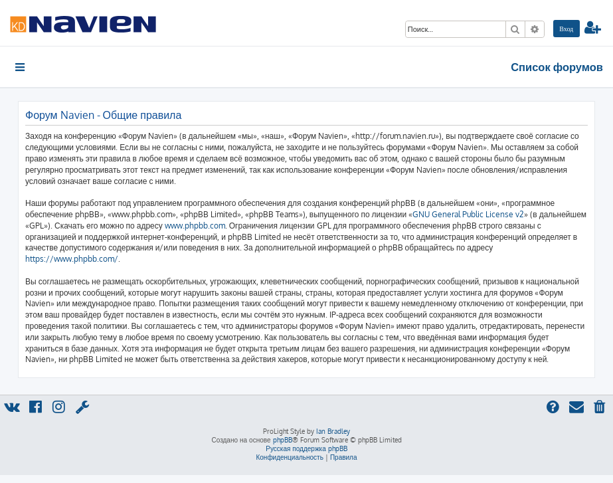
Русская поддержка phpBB (306, 448)
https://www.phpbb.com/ (71, 259)
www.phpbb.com (195, 226)
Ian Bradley (333, 431)
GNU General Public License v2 (468, 214)
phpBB (282, 440)
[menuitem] (566, 28)
